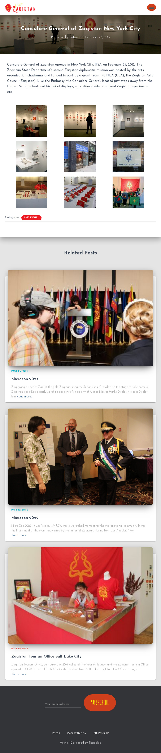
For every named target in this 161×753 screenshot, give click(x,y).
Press (56, 733)
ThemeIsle (94, 742)
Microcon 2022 (25, 518)
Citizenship (101, 733)
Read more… (24, 396)
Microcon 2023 (24, 379)
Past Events (31, 218)
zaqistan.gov (76, 733)
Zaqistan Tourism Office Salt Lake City (46, 657)
